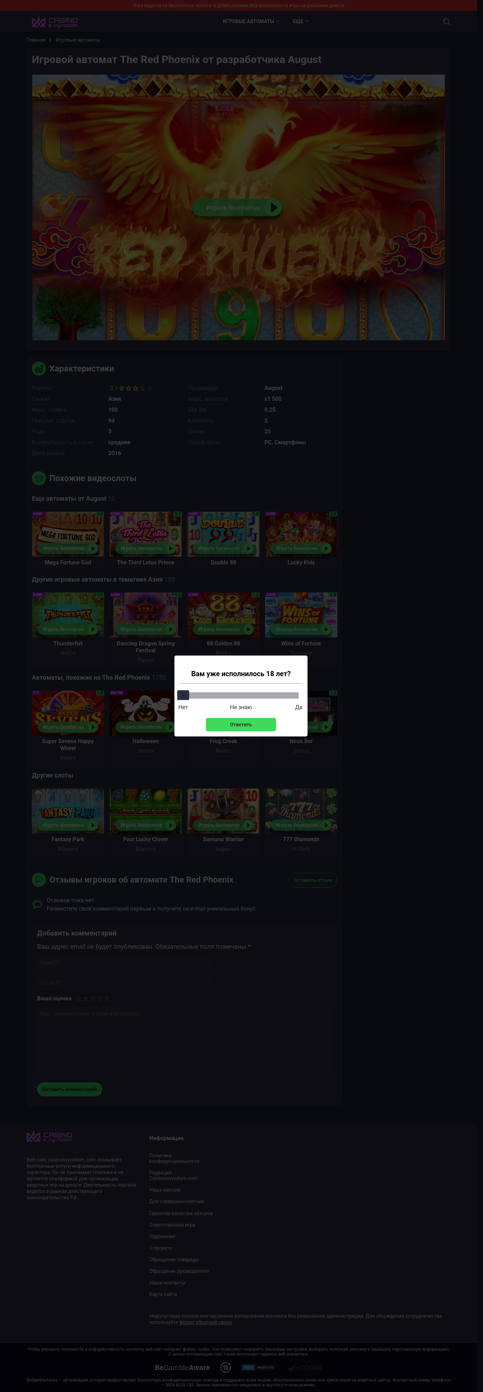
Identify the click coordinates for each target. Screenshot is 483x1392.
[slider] (183, 695)
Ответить (241, 724)
